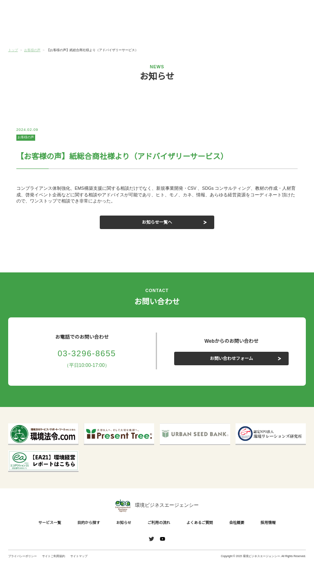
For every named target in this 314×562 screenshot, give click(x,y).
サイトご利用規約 (53, 556)
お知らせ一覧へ (157, 222)
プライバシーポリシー (22, 556)
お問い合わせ (292, 11)
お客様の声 (26, 137)
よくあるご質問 (231, 32)
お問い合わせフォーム (231, 358)
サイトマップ (78, 556)
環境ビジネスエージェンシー (157, 506)
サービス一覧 (33, 32)
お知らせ (132, 31)
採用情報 (266, 523)
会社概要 (281, 32)
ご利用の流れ (182, 32)
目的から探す (83, 32)
